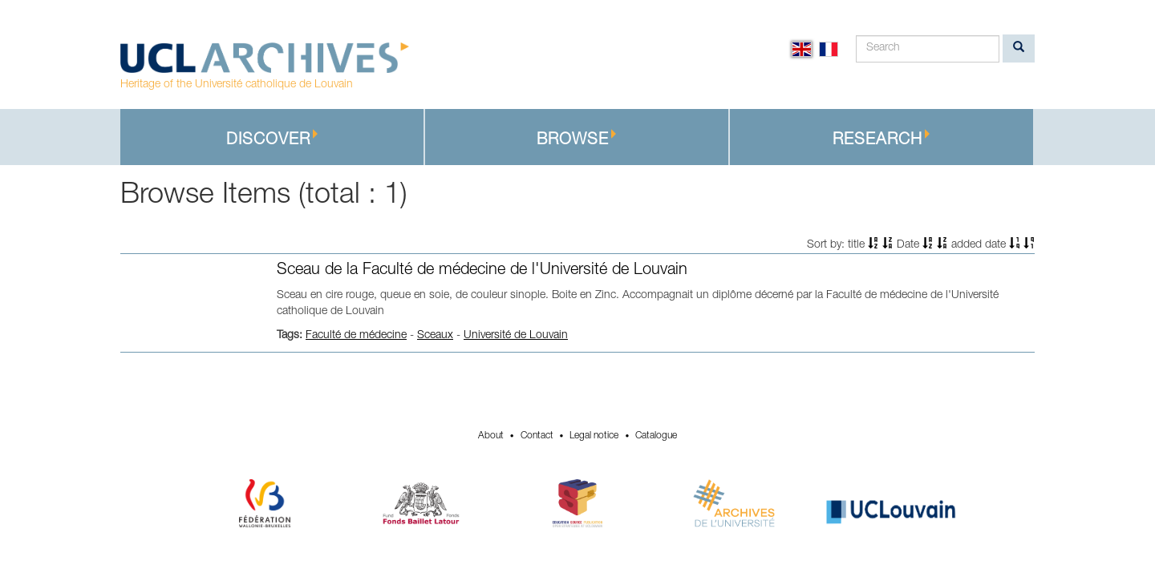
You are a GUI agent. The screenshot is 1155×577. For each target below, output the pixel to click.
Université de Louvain (516, 335)
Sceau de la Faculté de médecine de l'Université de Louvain (482, 271)
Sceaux (435, 335)
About (491, 436)
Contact (537, 436)
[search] (1019, 48)
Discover (272, 139)
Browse (577, 139)
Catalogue (656, 436)
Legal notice (593, 436)
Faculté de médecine (356, 335)
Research (881, 139)
